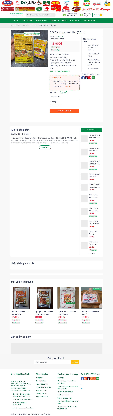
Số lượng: (53, 102)
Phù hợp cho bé (89, 20)
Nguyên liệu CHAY (42, 20)
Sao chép (68, 86)
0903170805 (71, 16)
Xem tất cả (91, 254)
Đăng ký (86, 16)
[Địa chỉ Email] (56, 362)
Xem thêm (45, 147)
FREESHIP (56, 78)
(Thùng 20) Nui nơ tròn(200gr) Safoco (94, 177)
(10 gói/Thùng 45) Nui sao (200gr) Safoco (94, 187)
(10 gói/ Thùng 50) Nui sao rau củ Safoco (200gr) (94, 150)
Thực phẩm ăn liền (42, 397)
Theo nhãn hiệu (27, 20)
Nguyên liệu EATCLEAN (59, 20)
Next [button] (101, 306)
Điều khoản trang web (64, 398)
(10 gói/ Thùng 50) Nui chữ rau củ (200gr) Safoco (94, 137)
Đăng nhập (87, 14)
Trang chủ (14, 20)
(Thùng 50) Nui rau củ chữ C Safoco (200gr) (93, 197)
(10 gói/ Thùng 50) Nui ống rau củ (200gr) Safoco (94, 163)
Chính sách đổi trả (63, 395)
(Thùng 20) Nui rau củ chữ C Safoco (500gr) (93, 210)
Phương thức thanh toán (65, 392)
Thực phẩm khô (75, 20)
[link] (62, 71)
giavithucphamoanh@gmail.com (23, 408)
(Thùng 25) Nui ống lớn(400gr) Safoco (94, 223)
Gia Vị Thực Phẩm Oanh (31, 414)
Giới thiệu (60, 378)
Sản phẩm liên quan (22, 281)
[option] (21, 306)
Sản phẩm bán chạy (88, 130)
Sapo (49, 414)
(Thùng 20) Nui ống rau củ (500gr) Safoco (93, 244)
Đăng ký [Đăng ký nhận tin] (75, 362)
